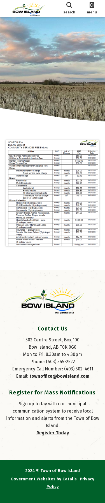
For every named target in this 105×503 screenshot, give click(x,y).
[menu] (91, 8)
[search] (69, 8)
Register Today (52, 432)
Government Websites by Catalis (44, 479)
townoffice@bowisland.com (59, 376)
